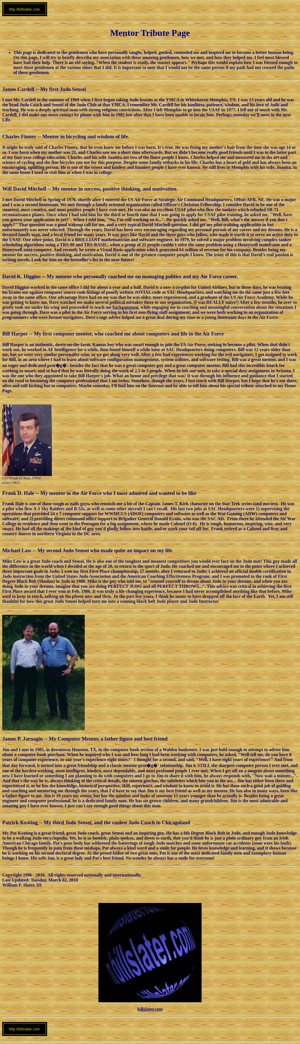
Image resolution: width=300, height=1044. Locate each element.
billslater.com (150, 1009)
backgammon (125, 307)
